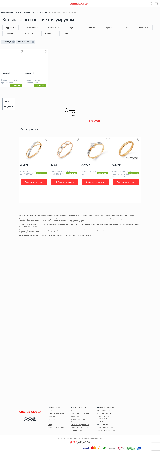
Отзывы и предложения (80, 425)
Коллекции (75, 416)
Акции (73, 410)
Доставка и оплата (104, 413)
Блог (50, 425)
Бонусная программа (56, 413)
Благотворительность (56, 427)
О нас (50, 410)
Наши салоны (53, 416)
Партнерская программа (106, 430)
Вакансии (51, 422)
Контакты (51, 419)
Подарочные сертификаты (81, 413)
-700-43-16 (80, 442)
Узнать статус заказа (104, 410)
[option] (34, 170)
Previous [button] (19, 173)
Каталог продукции (78, 419)
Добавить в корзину (34, 182)
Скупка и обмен (77, 430)
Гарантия (100, 421)
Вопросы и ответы (78, 422)
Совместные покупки (105, 427)
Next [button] (140, 173)
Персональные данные (79, 427)
